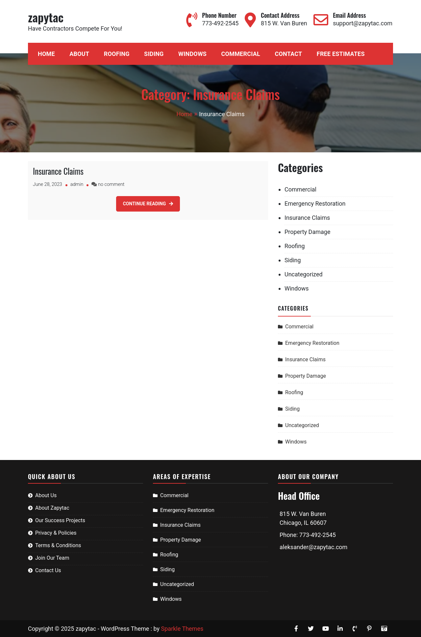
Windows (192, 53)
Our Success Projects (60, 520)
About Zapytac (52, 508)
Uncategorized (304, 274)
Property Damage (307, 231)
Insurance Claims (58, 171)
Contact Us (48, 570)
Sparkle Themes (182, 628)
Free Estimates (341, 53)
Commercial (240, 53)
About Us (46, 495)
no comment (111, 184)
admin (77, 184)
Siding (153, 53)
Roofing (117, 53)
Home (46, 53)
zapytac (45, 17)
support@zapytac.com (362, 23)
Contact (288, 53)
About (79, 53)
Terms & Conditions (58, 545)
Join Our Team (52, 558)
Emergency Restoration (315, 203)
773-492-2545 (220, 23)
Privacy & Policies (55, 533)
